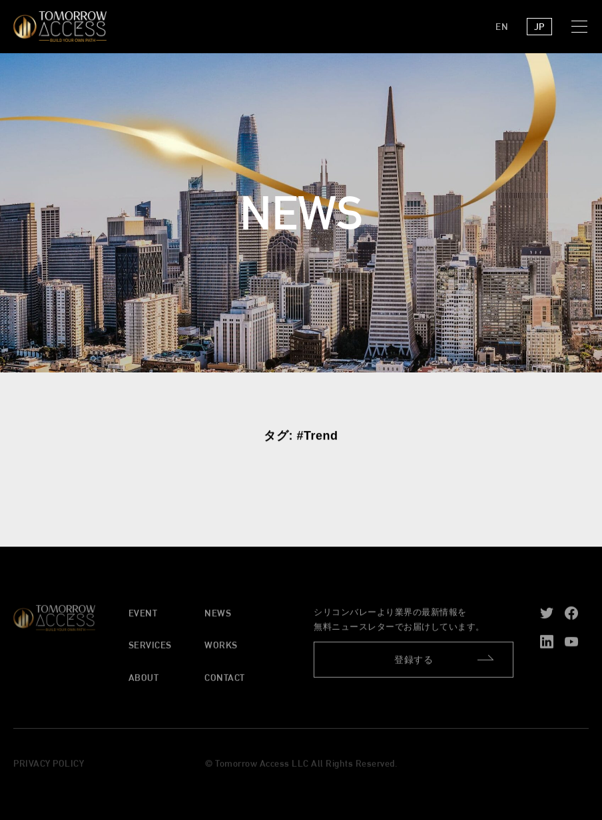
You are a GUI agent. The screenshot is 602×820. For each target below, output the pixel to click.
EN (501, 26)
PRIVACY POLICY (48, 765)
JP (539, 26)
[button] (582, 27)
